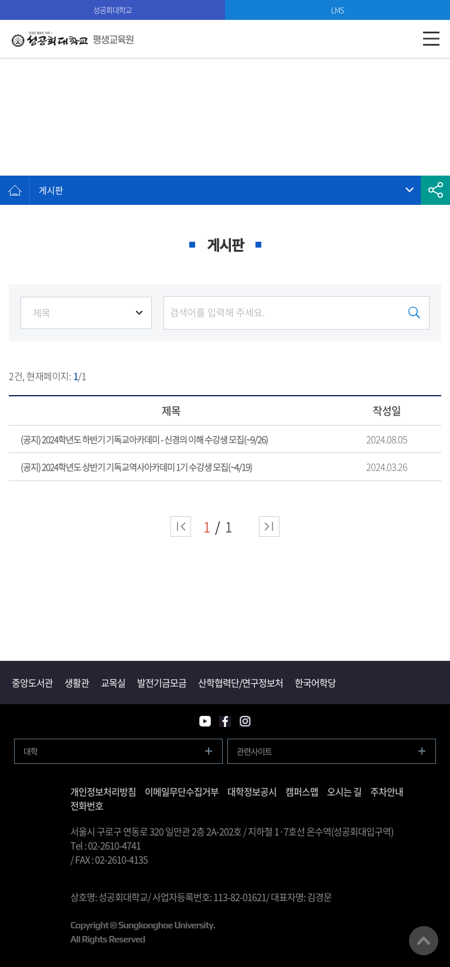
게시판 (51, 190)
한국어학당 (315, 682)
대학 (30, 751)
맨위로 (423, 940)
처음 (181, 526)
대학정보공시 (252, 791)
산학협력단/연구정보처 (240, 682)
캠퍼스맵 (301, 791)
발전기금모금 (161, 682)
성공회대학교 (112, 9)
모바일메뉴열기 (431, 39)
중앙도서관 (32, 682)
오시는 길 (344, 791)
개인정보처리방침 (103, 791)
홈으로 (14, 190)
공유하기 (435, 190)
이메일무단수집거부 (182, 791)
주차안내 (386, 791)
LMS (337, 9)
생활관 (76, 682)
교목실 (113, 682)
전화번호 (86, 805)
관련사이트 (254, 751)
